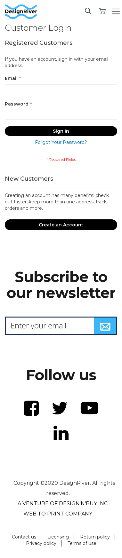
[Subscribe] (105, 325)
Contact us (24, 537)
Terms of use (82, 543)
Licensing (58, 537)
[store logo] (21, 11)
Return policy (95, 537)
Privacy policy (41, 543)
